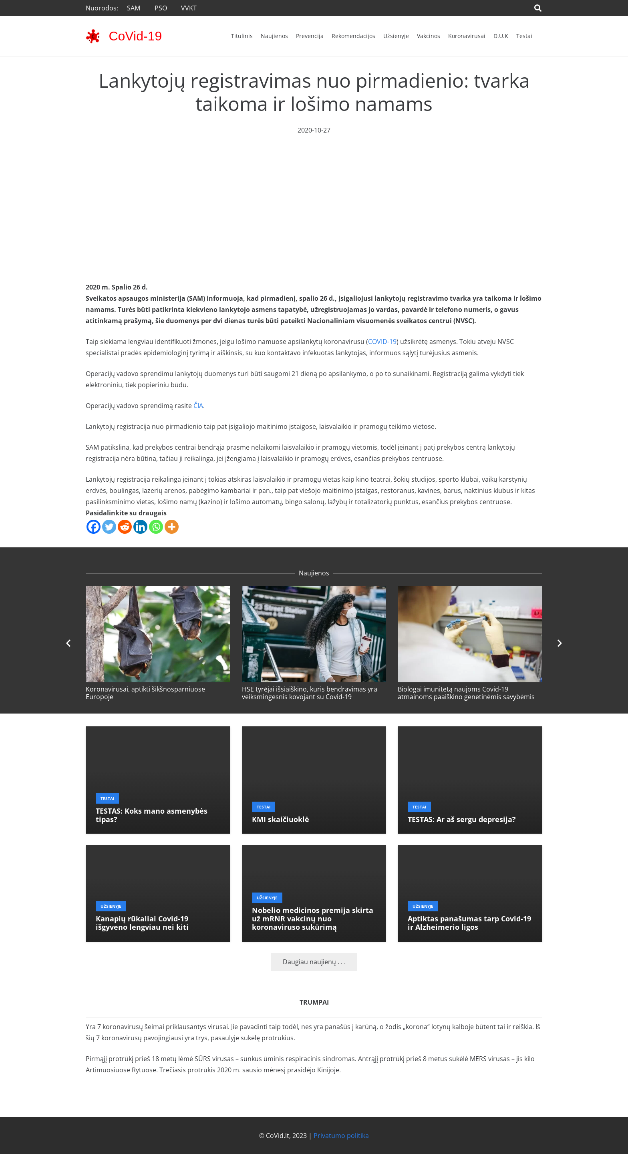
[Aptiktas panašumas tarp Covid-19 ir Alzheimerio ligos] (470, 850)
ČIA (198, 405)
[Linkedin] (140, 527)
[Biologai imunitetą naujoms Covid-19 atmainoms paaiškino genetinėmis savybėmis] (470, 591)
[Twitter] (109, 527)
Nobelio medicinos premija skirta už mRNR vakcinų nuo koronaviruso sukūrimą (312, 918)
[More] (172, 527)
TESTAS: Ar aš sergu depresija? (462, 819)
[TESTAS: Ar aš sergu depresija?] (470, 732)
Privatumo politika (341, 1135)
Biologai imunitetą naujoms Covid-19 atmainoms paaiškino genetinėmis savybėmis (466, 693)
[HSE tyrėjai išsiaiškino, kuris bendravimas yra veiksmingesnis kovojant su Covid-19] (314, 591)
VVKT (189, 8)
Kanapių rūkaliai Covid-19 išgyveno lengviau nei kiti (142, 923)
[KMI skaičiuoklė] (314, 732)
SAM (133, 8)
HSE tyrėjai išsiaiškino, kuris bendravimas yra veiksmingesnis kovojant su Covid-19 (309, 693)
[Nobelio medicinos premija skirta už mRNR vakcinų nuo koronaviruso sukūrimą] (314, 850)
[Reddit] (125, 527)
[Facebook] (94, 527)
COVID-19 (382, 341)
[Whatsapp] (156, 527)
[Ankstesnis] (69, 643)
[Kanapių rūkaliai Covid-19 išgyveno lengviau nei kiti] (158, 850)
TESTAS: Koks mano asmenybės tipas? (151, 815)
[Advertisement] (314, 196)
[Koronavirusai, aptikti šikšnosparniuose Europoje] (158, 591)
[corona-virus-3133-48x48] (93, 36)
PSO (161, 8)
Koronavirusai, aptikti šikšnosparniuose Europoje (145, 693)
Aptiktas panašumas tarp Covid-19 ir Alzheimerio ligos (469, 923)
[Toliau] (559, 643)
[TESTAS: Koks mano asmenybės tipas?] (158, 732)
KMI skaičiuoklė (280, 819)
